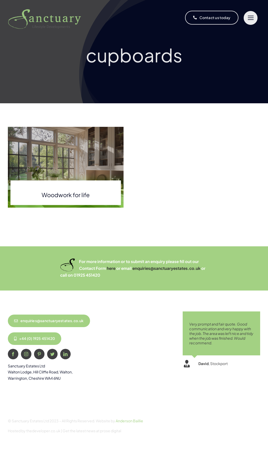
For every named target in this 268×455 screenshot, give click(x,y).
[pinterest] (39, 354)
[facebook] (13, 354)
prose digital (110, 430)
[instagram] (26, 354)
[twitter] (52, 354)
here (111, 268)
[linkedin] (65, 354)
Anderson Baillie (129, 420)
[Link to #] (251, 18)
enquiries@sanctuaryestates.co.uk (166, 268)
